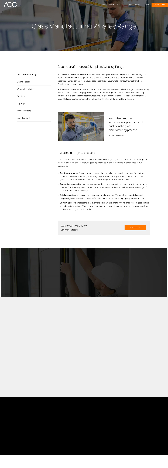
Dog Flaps (21, 103)
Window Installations (26, 89)
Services (121, 4)
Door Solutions (23, 118)
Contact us (135, 227)
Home (104, 4)
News (137, 4)
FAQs (130, 4)
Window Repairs (24, 110)
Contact (145, 4)
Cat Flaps (21, 96)
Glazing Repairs (23, 81)
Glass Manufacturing (26, 74)
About (111, 4)
